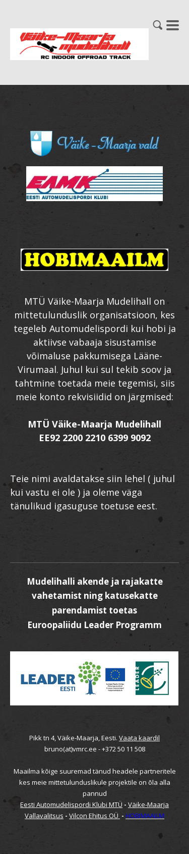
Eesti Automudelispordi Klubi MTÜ (71, 804)
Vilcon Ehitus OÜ (94, 815)
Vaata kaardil (139, 737)
